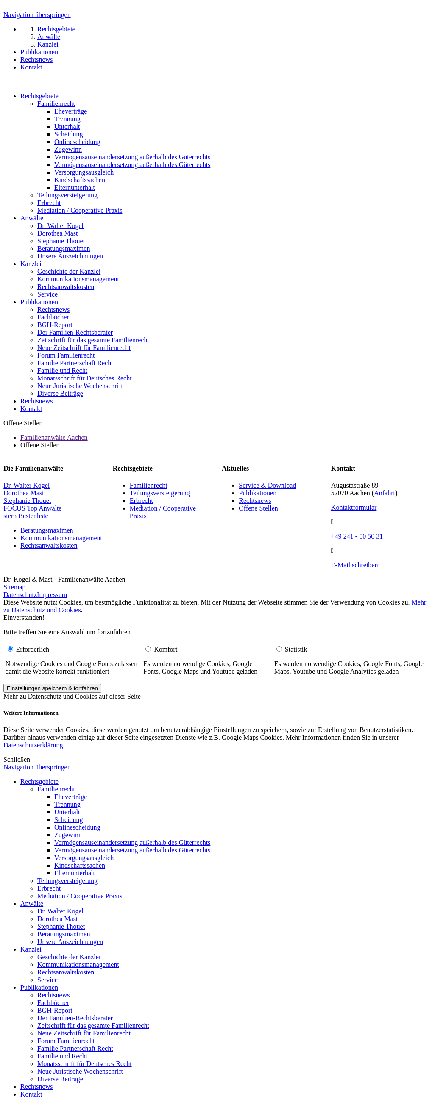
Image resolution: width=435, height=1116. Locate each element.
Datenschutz (20, 594)
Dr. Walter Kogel (60, 225)
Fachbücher (53, 317)
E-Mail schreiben (354, 565)
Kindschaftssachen (79, 179)
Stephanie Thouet (61, 240)
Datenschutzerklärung (33, 745)
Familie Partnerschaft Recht (75, 362)
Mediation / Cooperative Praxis (79, 210)
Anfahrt (384, 493)
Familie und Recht (62, 370)
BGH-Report (54, 324)
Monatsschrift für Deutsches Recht (84, 378)
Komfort (165, 649)
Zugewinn (68, 149)
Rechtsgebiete (39, 96)
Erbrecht (49, 202)
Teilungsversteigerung (67, 195)
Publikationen (39, 301)
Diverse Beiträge (60, 393)
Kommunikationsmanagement (78, 279)
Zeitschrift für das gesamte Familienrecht (93, 340)
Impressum (52, 594)
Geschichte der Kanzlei (68, 271)
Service (47, 294)
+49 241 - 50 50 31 (357, 536)
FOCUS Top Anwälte (32, 508)
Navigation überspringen (37, 14)
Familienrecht (56, 103)
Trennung (67, 118)
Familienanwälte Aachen (54, 437)
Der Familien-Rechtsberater (75, 332)
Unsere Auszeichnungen (70, 256)
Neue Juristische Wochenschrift (80, 385)
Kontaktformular (354, 507)
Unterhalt (67, 126)
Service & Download (267, 485)
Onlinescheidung (77, 141)
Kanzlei (31, 263)
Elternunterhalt (74, 187)
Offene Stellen (258, 508)
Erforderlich (32, 649)
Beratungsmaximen (63, 248)
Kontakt (31, 408)
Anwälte (31, 218)
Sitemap (14, 587)
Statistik (296, 649)
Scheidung (68, 134)
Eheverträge (70, 111)
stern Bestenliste (25, 515)
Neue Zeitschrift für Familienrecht (84, 347)
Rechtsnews (53, 309)
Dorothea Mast (57, 233)
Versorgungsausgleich (84, 172)
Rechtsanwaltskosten (65, 286)
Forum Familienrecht (66, 355)
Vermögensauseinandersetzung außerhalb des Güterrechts (132, 157)
